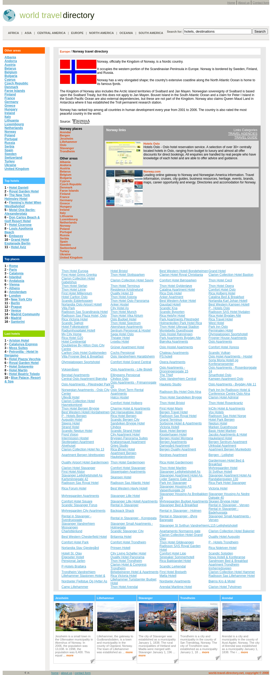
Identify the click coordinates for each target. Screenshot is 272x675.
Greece (10, 106)
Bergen (65, 135)
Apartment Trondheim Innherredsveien (224, 566)
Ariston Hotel (19, 340)
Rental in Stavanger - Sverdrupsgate (77, 518)
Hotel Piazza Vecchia (24, 359)
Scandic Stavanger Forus (79, 505)
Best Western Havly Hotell (128, 488)
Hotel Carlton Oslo (75, 297)
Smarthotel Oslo (220, 375)
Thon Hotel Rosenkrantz (226, 403)
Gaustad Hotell (170, 304)
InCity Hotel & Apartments (227, 408)
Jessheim (66, 138)
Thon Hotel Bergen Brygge (80, 408)
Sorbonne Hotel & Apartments (181, 423)
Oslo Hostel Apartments (176, 347)
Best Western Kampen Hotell (229, 304)
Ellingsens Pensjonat (125, 375)
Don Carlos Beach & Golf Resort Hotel (22, 219)
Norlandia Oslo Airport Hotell (82, 304)
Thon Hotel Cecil (220, 280)
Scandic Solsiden (221, 553)
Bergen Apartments (173, 442)
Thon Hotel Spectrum (125, 323)
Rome (13, 266)
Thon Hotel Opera (221, 286)
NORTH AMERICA (101, 33)
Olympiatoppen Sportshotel (81, 362)
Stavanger (67, 148)
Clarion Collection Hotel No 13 (83, 449)
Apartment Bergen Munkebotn (230, 449)
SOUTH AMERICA (151, 33)
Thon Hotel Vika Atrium (126, 315)
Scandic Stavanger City (127, 531)
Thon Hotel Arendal (124, 587)
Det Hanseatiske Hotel (126, 412)
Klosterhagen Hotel (173, 434)
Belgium (11, 72)
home (55, 672)
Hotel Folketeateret (75, 327)
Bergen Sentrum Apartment (228, 442)
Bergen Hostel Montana (176, 438)
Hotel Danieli (18, 188)
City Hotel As (119, 308)
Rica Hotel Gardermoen (176, 462)
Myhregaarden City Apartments (83, 511)
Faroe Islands (15, 91)
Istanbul (15, 277)
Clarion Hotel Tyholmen (225, 587)
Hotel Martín (18, 370)
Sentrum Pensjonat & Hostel (130, 330)
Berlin (15, 303)
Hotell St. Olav (72, 553)
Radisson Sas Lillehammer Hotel (232, 576)
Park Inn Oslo (218, 327)
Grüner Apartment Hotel (127, 347)
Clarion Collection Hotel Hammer (232, 572)
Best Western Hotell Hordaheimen (86, 412)
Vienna (14, 284)
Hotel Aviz (18, 247)
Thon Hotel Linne (74, 289)
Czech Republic (16, 83)
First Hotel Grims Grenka (79, 275)
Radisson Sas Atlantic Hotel (130, 483)
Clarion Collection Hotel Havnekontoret (78, 403)
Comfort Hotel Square (77, 501)
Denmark (11, 87)
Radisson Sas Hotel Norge (227, 416)
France (10, 98)
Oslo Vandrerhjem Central (178, 379)
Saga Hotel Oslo (122, 334)
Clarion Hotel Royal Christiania (181, 275)
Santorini (18, 322)
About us (243, 2)
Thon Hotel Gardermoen (127, 462)
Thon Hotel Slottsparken (127, 275)
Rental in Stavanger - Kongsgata (133, 518)
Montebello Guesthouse (176, 330)
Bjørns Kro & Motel (222, 581)
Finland (10, 94)
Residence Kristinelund (126, 289)
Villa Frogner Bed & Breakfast (83, 356)
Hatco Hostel (119, 397)
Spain (9, 150)
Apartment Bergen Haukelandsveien (123, 455)
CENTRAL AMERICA (51, 33)
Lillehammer (68, 141)
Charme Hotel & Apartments (130, 408)
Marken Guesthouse (223, 427)
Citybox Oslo (119, 379)
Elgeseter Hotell (73, 557)
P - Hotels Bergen (74, 416)
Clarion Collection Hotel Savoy (132, 280)
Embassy (16, 236)
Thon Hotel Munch (123, 312)
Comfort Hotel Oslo (222, 289)
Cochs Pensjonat (122, 353)
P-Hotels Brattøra (74, 566)
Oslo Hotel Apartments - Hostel (230, 356)
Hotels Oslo (151, 143)
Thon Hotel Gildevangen (177, 542)
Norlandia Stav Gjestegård (80, 548)
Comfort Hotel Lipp (173, 553)
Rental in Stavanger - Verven (229, 505)
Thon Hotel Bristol (172, 403)
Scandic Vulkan (219, 353)
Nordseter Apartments (175, 581)
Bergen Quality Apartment (178, 449)
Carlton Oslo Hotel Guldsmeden (84, 353)
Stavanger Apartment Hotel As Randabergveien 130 (230, 477)
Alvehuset (69, 446)
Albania (10, 57)
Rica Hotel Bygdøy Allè (225, 315)
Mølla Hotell (168, 576)
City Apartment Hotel (125, 434)
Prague (16, 307)
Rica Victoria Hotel (75, 319)
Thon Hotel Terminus (125, 286)
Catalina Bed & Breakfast (226, 297)
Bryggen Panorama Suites (129, 438)
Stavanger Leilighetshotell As (180, 472)
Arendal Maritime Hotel (176, 587)
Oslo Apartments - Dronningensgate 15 (174, 369)
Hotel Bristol (119, 271)
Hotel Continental (74, 341)
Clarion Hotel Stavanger (78, 468)
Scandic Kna (168, 308)
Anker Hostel (119, 304)
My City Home (72, 334)
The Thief (166, 375)
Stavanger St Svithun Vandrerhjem (184, 525)
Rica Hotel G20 (72, 338)
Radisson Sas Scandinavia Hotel (85, 312)
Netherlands (14, 128)
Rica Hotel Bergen (123, 416)
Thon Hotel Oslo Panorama (129, 301)
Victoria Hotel (218, 488)
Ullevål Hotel (70, 397)
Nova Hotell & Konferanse (227, 557)
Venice (16, 310)
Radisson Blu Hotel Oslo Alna (180, 392)
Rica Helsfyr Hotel (172, 315)
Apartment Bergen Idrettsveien (83, 455)
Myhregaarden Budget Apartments (184, 501)
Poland (10, 135)
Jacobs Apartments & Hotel (228, 434)
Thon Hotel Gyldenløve (176, 286)
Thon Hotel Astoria (123, 297)
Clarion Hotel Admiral (224, 397)
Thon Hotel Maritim (173, 468)
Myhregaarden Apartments (80, 496)
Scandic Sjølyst (72, 323)
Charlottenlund (72, 531)
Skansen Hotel (120, 477)
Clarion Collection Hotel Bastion (231, 275)
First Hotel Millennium (77, 293)
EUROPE (77, 33)
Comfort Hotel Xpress (224, 347)
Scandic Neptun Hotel (77, 431)
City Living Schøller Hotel (128, 553)
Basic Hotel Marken (222, 431)
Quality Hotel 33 (121, 293)
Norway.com (152, 171)
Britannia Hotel (120, 537)
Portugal (11, 139)
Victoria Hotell (169, 427)
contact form (83, 672)
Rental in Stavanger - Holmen (180, 511)
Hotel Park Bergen (222, 420)
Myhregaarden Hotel (223, 468)
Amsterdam (18, 292)
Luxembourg (14, 124)
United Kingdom (17, 169)
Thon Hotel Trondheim (126, 561)
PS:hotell (166, 356)
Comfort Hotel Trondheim (128, 542)
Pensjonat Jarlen (73, 561)
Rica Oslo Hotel (171, 293)
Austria (10, 65)
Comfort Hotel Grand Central (130, 362)
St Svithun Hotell (220, 472)
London (15, 296)
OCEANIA (126, 33)
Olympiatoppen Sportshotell (228, 334)
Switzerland (13, 158)
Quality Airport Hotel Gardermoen (85, 462)
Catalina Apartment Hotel (177, 289)
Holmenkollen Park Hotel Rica (181, 323)
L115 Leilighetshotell (223, 525)
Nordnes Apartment (173, 455)
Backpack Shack (122, 511)
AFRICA (13, 33)
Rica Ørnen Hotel (122, 449)
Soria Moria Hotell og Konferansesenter (223, 362)
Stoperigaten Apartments (128, 472)
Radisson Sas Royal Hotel (178, 416)
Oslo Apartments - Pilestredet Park (86, 384)
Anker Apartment (171, 297)
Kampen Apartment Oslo (226, 379)
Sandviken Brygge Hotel (127, 423)
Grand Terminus (171, 420)
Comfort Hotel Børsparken (178, 280)
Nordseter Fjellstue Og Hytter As (84, 581)
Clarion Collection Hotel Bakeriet (231, 531)
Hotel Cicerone (20, 225)
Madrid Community (25, 314)
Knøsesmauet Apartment (128, 442)
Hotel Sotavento (21, 366)
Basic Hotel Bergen (173, 431)
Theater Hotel (120, 338)
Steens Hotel (71, 423)
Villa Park (68, 308)
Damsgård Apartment (175, 446)
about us (66, 672)
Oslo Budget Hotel (123, 319)
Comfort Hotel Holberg (126, 403)
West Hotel (216, 323)
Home (231, 2)
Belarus (10, 68)
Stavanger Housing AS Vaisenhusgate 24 (176, 488)
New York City (21, 299)
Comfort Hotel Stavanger (128, 468)
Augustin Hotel (72, 420)
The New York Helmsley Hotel (17, 197)
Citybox (115, 427)
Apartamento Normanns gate (180, 531)
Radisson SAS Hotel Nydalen (229, 312)
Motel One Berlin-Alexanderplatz (20, 212)
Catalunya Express (23, 344)
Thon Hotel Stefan (74, 286)
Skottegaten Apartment (78, 442)
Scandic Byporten (172, 312)
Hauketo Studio (170, 384)
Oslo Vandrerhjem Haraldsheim (132, 356)
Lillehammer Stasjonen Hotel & (83, 576)
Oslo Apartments (220, 341)
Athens (14, 288)
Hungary (11, 109)
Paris (13, 270)
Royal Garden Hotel (24, 191)
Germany (11, 102)
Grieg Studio (119, 446)
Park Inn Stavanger (173, 483)
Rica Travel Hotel (221, 319)
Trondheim (67, 151)
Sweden (10, 154)
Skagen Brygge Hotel (224, 501)
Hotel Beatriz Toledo (24, 374)
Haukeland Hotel (220, 438)
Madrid (16, 318)
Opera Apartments (172, 362)
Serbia (9, 146)
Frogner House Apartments (228, 338)
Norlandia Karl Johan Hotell (228, 301)
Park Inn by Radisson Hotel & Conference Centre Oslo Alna (229, 391)
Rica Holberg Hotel (222, 293)
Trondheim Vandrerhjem (79, 572)
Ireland (10, 113)
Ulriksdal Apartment (222, 446)
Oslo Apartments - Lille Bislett (131, 369)
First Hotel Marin (171, 408)
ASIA (28, 33)
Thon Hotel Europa (75, 271)
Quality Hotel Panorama (127, 557)
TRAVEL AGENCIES (242, 134)
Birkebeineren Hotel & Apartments (134, 572)
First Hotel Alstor (73, 472)
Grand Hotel (217, 271)
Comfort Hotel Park (75, 542)
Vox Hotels (216, 412)
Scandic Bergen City (124, 420)
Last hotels (12, 333)
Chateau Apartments (174, 353)
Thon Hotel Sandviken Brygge (181, 397)
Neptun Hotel (218, 423)
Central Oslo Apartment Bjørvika (84, 379)
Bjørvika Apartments (174, 341)
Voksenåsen (70, 369)
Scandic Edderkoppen (77, 301)
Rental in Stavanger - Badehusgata (224, 510)
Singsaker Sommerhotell (177, 557)
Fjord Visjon (70, 434)
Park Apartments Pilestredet (179, 319)
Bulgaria (11, 76)
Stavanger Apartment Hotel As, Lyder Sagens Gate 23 (181, 477)
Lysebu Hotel (119, 341)
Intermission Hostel (75, 438)
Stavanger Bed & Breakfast (179, 505)
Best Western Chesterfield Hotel (84, 537)
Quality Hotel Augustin (224, 537)
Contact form (261, 2)
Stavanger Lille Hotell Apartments (134, 501)
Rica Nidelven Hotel (222, 548)
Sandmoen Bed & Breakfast (228, 561)
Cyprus (10, 79)
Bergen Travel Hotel (174, 412)
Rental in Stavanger (124, 505)
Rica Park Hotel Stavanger (227, 483)
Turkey (10, 161)
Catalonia (16, 273)
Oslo (63, 145)
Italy (8, 117)
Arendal (65, 132)
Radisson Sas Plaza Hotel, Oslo (84, 315)
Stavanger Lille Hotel (125, 496)
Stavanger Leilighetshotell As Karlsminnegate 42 (82, 477)
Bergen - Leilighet (221, 455)
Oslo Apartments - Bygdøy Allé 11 (232, 384)
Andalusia (16, 281)
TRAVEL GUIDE (245, 137)
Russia (10, 143)
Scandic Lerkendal (173, 566)
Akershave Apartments (126, 327)
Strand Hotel (70, 427)
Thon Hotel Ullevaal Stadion (179, 327)
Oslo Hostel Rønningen (176, 334)
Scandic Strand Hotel (125, 431)
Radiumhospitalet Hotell (78, 330)
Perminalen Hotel (221, 330)
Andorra (11, 61)
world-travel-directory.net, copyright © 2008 (239, 672)
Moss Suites (18, 348)
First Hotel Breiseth (173, 572)
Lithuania (12, 120)
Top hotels (12, 180)
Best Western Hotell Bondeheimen (184, 271)
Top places (12, 259)
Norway (10, 132)
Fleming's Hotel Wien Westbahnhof (23, 204)
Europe (65, 51)
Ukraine (10, 165)
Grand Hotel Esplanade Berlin (17, 241)
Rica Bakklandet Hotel (175, 561)
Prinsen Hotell (120, 548)
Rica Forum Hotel (74, 488)
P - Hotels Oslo (219, 308)
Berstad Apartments (76, 375)
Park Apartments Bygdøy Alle (180, 338)
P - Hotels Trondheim (224, 542)
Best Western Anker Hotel (178, 301)
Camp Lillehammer (75, 587)
